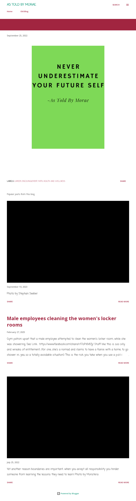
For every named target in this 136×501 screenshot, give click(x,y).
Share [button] (123, 181)
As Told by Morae (21, 4)
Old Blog (24, 11)
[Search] (116, 4)
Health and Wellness (54, 181)
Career (17, 181)
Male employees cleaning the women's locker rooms (61, 321)
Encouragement (29, 181)
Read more (123, 301)
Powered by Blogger (68, 493)
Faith (40, 181)
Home (9, 11)
